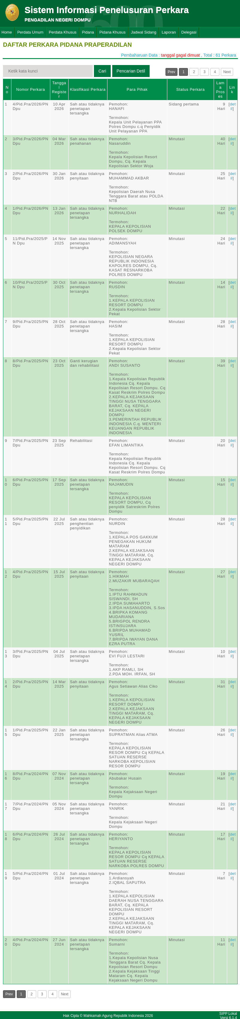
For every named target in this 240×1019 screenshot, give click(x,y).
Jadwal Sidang (144, 32)
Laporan (169, 32)
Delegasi (189, 32)
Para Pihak (137, 89)
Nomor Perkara (30, 89)
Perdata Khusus (63, 32)
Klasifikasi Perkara (88, 89)
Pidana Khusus (112, 32)
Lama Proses (220, 90)
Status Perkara (190, 89)
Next (227, 72)
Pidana (88, 32)
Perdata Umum (30, 32)
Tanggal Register (59, 90)
